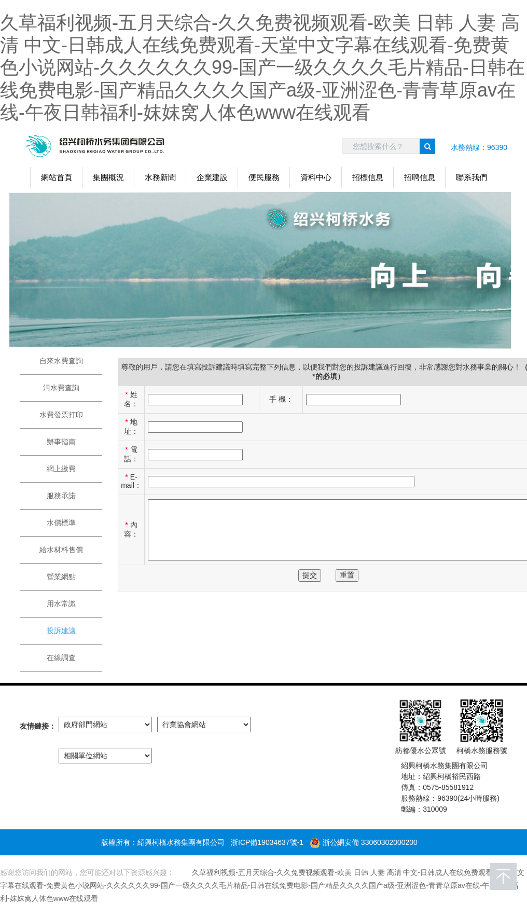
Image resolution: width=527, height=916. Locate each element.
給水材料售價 (61, 549)
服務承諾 (61, 495)
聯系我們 (471, 177)
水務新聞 (160, 177)
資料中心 (315, 177)
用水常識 (61, 603)
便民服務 (264, 177)
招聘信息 (419, 177)
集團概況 (108, 177)
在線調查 (61, 657)
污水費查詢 (61, 388)
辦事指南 (61, 442)
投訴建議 (61, 630)
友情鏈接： (38, 726)
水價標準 (61, 522)
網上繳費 (61, 468)
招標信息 (367, 177)
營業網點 (61, 576)
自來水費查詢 (61, 361)
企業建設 (212, 177)
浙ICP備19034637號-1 (267, 842)
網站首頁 (56, 177)
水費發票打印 (61, 415)
